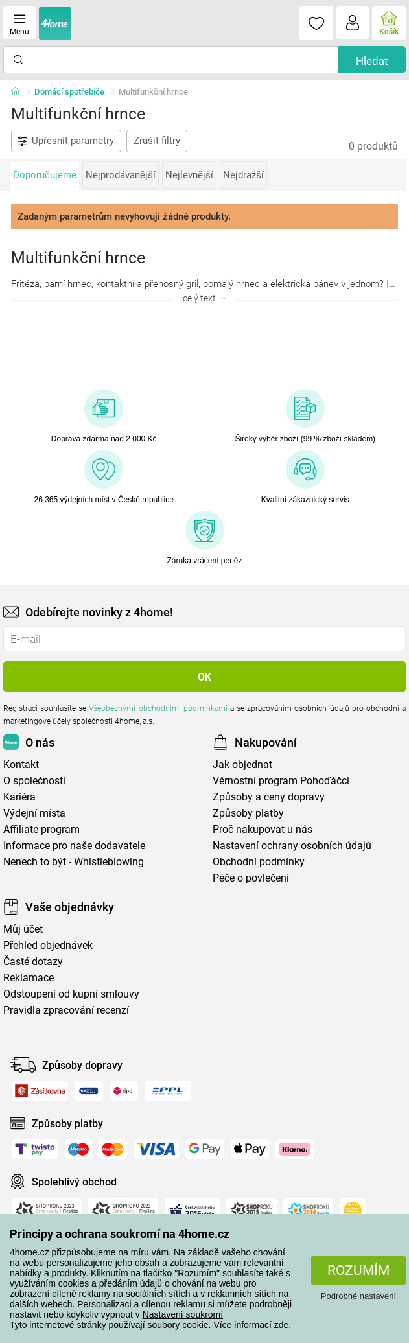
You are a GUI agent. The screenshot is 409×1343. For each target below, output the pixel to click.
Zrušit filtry (157, 140)
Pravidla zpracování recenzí (66, 1010)
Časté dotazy (33, 961)
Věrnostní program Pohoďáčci (281, 781)
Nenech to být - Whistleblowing (73, 862)
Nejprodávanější (121, 175)
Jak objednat (242, 764)
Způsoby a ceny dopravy (269, 797)
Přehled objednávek (48, 945)
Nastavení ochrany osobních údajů (292, 845)
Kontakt (21, 764)
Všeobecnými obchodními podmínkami (158, 708)
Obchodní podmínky (259, 862)
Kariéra (19, 797)
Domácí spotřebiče (69, 92)
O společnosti (34, 781)
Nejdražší (243, 175)
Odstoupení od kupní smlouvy (71, 994)
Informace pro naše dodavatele (74, 845)
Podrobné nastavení (358, 1296)
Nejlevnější (189, 175)
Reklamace (28, 978)
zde (281, 1325)
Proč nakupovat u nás (262, 829)
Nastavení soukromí (183, 1314)
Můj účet (23, 929)
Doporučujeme (44, 175)
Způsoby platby (248, 813)
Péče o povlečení (251, 878)
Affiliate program (41, 829)
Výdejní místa (34, 813)
